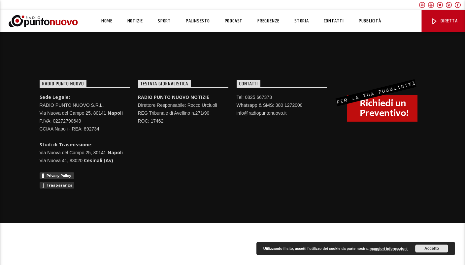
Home (107, 21)
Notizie (135, 21)
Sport (164, 21)
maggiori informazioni (389, 248)
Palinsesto (198, 21)
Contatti (334, 21)
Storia (301, 21)
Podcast (234, 21)
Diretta (444, 21)
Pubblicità (370, 21)
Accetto (431, 248)
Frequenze (268, 21)
